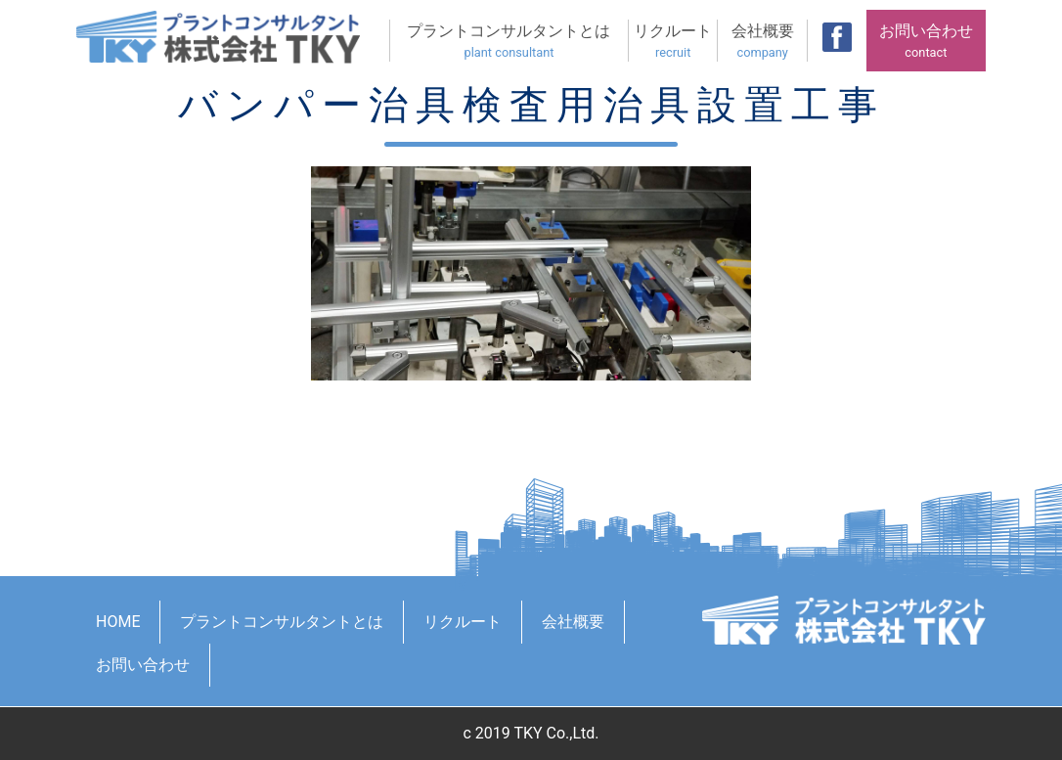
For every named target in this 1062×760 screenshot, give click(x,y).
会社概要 (762, 42)
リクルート (673, 42)
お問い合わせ (926, 42)
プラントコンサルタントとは (509, 42)
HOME (118, 621)
